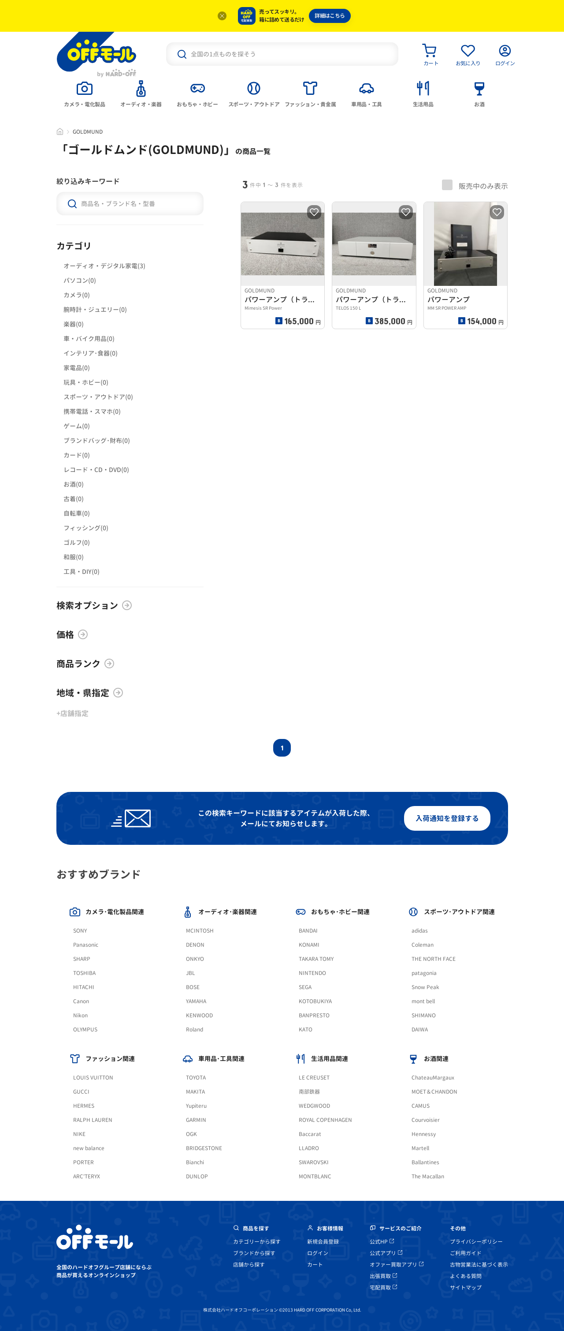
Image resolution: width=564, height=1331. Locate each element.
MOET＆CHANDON (434, 1091)
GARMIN (196, 1120)
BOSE (193, 987)
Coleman (423, 945)
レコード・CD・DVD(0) (96, 469)
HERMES (83, 1106)
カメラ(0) (76, 295)
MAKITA (195, 1091)
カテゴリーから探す (257, 1241)
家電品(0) (76, 368)
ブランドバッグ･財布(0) (96, 440)
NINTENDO (312, 973)
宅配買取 (383, 1287)
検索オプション (94, 605)
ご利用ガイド (466, 1253)
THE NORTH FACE (434, 959)
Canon (81, 1001)
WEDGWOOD (314, 1106)
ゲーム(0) (76, 426)
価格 (72, 634)
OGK (191, 1134)
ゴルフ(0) (76, 542)
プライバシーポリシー (476, 1241)
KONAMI (309, 945)
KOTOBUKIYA (315, 1001)
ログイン (317, 1253)
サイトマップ (466, 1287)
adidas (420, 930)
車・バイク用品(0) (89, 338)
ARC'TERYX (86, 1176)
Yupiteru (196, 1106)
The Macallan (428, 1176)
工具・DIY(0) (81, 571)
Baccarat (310, 1134)
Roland (194, 1029)
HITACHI (83, 987)
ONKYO (195, 959)
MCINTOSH (200, 930)
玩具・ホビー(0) (85, 382)
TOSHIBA (84, 973)
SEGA (305, 987)
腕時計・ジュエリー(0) (95, 309)
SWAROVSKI (314, 1162)
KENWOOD (199, 1015)
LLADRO (309, 1148)
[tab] (84, 93)
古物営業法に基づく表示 (479, 1264)
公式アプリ (386, 1253)
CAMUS (421, 1106)
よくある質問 (466, 1276)
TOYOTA (196, 1077)
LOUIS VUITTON (93, 1077)
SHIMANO (424, 1015)
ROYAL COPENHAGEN (325, 1120)
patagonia (424, 973)
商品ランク (85, 663)
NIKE (79, 1134)
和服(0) (73, 557)
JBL (190, 973)
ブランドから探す (254, 1253)
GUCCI (81, 1091)
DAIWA (420, 1029)
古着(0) (73, 499)
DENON (195, 945)
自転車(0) (76, 513)
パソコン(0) (79, 280)
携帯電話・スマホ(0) (92, 411)
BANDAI (308, 930)
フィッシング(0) (85, 528)
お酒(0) (73, 484)
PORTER (83, 1162)
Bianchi (195, 1162)
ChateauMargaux (433, 1077)
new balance (88, 1148)
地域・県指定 (89, 692)
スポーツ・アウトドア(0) (98, 397)
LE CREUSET (314, 1077)
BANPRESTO (314, 1015)
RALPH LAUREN (92, 1120)
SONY (80, 930)
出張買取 (383, 1276)
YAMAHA (196, 1001)
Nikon (80, 1015)
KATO (305, 1029)
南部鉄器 (309, 1091)
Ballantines (425, 1162)
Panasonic (85, 945)
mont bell (423, 1001)
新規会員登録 (323, 1241)
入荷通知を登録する (447, 818)
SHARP (81, 959)
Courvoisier (426, 1120)
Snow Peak (425, 987)
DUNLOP (197, 1176)
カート (315, 1264)
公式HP (382, 1241)
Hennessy (424, 1134)
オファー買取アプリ (396, 1264)
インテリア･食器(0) (90, 353)
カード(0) (76, 455)
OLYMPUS (85, 1029)
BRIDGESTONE (204, 1148)
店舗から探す (249, 1264)
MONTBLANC (315, 1176)
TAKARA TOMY (316, 959)
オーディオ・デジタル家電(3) (104, 266)
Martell (420, 1148)
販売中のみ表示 (475, 185)
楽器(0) (73, 324)
